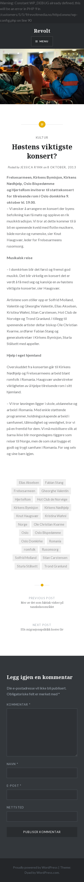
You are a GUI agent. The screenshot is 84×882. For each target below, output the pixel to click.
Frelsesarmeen (24, 491)
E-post (14, 785)
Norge (22, 524)
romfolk (29, 549)
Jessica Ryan (31, 167)
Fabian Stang (54, 482)
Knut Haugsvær (27, 516)
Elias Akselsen (29, 482)
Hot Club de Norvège (52, 499)
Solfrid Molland (26, 558)
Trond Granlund (55, 566)
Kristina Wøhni (55, 516)
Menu (44, 41)
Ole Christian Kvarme (49, 524)
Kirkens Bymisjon (26, 508)
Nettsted (15, 807)
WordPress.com (48, 872)
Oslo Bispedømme (48, 533)
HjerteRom (23, 499)
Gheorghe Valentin (55, 491)
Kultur (42, 137)
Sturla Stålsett (27, 566)
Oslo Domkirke (32, 541)
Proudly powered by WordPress (35, 867)
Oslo (25, 533)
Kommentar (18, 704)
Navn (12, 764)
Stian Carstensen (55, 558)
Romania (55, 541)
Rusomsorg (50, 549)
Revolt (42, 30)
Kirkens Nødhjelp (56, 508)
